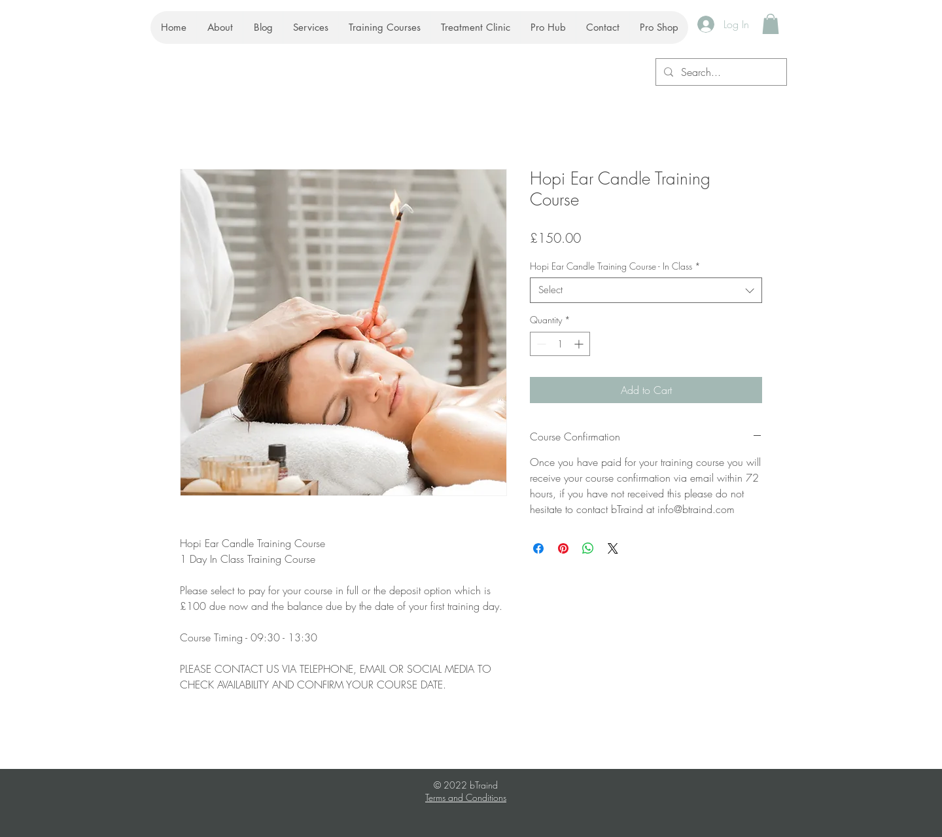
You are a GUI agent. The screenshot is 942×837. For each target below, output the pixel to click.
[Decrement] (540, 343)
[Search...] (720, 72)
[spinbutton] (560, 343)
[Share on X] (613, 548)
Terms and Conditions (465, 797)
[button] (770, 24)
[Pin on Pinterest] (563, 548)
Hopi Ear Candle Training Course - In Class (615, 266)
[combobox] (646, 290)
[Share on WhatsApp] (588, 548)
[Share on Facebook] (538, 548)
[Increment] (580, 343)
